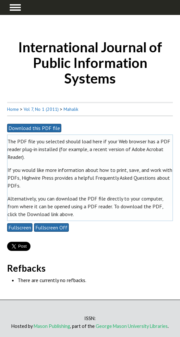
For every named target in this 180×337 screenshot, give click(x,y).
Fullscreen (19, 227)
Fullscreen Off (51, 227)
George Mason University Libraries (132, 326)
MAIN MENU (15, 7)
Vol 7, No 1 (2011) (41, 109)
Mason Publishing (52, 326)
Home (13, 109)
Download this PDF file (34, 128)
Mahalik (71, 109)
